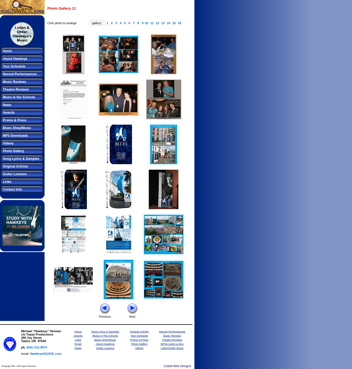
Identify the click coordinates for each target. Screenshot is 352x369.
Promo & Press (14, 120)
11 (152, 23)
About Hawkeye (15, 59)
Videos (8, 143)
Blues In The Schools (105, 335)
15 (174, 23)
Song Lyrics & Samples (21, 159)
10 (146, 23)
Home (7, 51)
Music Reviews (14, 82)
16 (179, 23)
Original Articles (15, 166)
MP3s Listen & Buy (172, 343)
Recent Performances (20, 74)
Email (78, 343)
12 (157, 23)
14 (168, 23)
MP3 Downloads (15, 136)
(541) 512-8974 (36, 347)
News (7, 105)
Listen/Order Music (172, 348)
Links (7, 182)
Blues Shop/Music (17, 128)
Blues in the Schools (19, 97)
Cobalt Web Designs (177, 366)
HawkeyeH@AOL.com (46, 353)
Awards (9, 112)
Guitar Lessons (15, 174)
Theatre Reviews (16, 89)
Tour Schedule (14, 66)
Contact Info (12, 189)
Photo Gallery (13, 151)
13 (163, 23)
